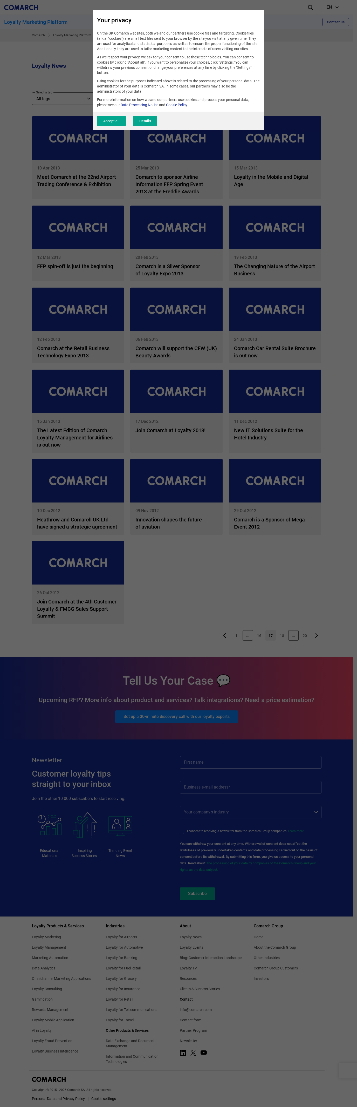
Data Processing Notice (139, 105)
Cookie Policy (176, 105)
